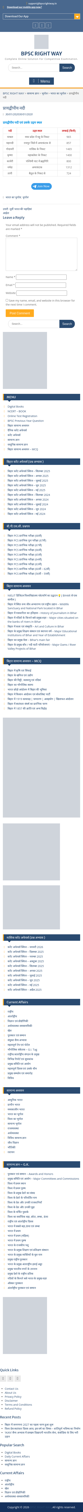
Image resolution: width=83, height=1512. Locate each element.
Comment (13, 236)
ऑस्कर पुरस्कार (15, 1283)
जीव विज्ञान (13, 1142)
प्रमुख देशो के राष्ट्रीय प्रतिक (20, 1273)
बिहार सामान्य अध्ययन (18, 425)
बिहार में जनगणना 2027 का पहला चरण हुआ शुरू (29, 1424)
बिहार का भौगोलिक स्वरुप (20, 684)
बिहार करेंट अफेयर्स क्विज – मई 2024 (26, 514)
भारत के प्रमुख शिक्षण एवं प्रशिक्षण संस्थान (28, 1250)
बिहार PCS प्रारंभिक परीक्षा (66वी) (25, 550)
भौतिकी (11, 1147)
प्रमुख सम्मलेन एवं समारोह (20, 1073)
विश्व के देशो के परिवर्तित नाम (22, 1197)
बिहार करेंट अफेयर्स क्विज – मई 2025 (26, 490)
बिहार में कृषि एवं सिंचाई (19, 670)
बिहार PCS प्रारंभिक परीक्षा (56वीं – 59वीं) (29, 573)
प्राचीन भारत (14, 1104)
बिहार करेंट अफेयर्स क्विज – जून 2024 (27, 509)
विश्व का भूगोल (15, 1119)
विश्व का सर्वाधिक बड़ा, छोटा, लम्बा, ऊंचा (28, 1216)
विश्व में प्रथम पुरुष (17, 1188)
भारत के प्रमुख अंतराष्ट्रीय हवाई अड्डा (25, 1264)
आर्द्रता (6, 213)
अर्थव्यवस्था (13, 1133)
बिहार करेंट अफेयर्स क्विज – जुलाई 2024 (28, 504)
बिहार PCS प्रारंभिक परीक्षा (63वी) (25, 564)
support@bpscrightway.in (42, 3)
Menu (41, 81)
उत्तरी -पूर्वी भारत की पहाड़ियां (17, 209)
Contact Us (11, 1388)
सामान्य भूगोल (14, 1123)
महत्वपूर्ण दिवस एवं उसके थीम (22, 1068)
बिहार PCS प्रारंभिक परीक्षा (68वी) (25, 535)
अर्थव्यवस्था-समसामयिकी (20, 1026)
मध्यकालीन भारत (16, 1109)
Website (11, 293)
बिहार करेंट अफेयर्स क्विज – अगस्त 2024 (28, 499)
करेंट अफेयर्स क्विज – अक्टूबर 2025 (26, 961)
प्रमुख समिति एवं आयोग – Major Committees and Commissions (43, 1178)
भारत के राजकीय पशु (18, 1245)
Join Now (41, 186)
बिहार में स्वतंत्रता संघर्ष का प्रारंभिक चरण (27, 703)
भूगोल (45, 93)
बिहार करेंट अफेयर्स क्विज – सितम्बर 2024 (29, 495)
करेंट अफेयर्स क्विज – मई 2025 (23, 985)
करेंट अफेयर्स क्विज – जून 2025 (24, 980)
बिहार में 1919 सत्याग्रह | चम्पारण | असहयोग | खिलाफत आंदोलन (40, 699)
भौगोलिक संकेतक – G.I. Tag (22, 1049)
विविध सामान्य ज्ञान (17, 1138)
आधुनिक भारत (15, 1100)
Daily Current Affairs (17, 1456)
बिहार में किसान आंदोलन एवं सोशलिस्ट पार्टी (29, 694)
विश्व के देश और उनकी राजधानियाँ (25, 1202)
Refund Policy (13, 1408)
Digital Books (16, 406)
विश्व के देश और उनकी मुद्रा (21, 1207)
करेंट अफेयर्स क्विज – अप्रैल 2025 (25, 989)
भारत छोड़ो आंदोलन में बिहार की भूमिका (27, 689)
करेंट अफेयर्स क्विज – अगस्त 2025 (25, 970)
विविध (11, 1078)
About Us (10, 1392)
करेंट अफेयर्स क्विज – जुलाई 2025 (25, 975)
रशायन (11, 1152)
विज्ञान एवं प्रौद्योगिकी (18, 1021)
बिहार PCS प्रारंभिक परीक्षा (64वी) (25, 559)
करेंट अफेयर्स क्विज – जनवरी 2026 (25, 947)
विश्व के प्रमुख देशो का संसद (21, 1193)
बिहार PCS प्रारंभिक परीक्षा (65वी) (25, 554)
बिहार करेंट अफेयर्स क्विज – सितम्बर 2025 (29, 471)
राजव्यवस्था (13, 1128)
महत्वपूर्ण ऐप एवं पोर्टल (19, 1045)
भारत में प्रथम (14, 1231)
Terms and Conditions (18, 1404)
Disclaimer (11, 1400)
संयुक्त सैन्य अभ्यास (17, 1040)
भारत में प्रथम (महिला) (18, 1235)
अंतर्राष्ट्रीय (12, 1016)
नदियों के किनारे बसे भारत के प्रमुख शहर (27, 1278)
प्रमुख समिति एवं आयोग (19, 1064)
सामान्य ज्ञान (33, 93)
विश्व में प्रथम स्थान (17, 1183)
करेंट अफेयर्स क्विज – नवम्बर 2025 (25, 956)
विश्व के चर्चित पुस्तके (18, 1212)
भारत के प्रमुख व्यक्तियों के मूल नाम (25, 1254)
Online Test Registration (22, 416)
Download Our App (17, 16)
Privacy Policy (13, 1396)
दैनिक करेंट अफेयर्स (17, 430)
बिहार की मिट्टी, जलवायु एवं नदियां (24, 680)
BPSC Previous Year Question (26, 421)
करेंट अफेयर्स (14, 435)
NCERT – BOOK (17, 411)
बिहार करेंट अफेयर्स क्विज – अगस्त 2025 (28, 476)
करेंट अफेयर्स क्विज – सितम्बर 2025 (26, 966)
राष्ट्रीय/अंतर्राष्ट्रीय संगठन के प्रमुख (23, 1054)
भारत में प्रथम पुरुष (17, 1240)
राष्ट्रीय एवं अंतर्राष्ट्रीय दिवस (20, 1221)
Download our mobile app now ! (24, 7)
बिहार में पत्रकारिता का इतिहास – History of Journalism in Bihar (42, 613)
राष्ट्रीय (10, 1011)
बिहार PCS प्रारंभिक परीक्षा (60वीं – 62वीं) (29, 569)
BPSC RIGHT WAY (41, 54)
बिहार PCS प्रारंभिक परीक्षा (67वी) (25, 545)
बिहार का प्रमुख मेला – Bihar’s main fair (29, 640)
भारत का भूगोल (58, 93)
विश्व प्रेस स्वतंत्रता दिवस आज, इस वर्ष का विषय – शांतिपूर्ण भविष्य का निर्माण (42, 1428)
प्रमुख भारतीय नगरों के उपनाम (22, 1269)
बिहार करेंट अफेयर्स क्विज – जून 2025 (27, 485)
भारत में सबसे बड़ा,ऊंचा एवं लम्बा (24, 1226)
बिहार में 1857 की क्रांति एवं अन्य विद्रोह (27, 708)
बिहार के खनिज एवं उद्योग (20, 675)
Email (10, 285)
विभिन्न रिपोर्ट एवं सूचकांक (20, 1059)
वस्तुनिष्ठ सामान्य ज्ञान (18, 444)
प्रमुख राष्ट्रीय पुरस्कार (17, 1259)
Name (10, 277)
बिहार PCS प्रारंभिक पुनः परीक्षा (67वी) (27, 540)
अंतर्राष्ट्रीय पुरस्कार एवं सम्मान (22, 1288)
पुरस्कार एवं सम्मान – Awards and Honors (30, 1174)
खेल (9, 1030)
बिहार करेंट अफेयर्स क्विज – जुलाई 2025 (28, 480)
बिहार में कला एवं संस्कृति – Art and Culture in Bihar (36, 626)
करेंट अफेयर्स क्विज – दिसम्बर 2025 (26, 951)
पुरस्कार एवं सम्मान (17, 1035)
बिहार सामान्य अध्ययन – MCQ (23, 449)
